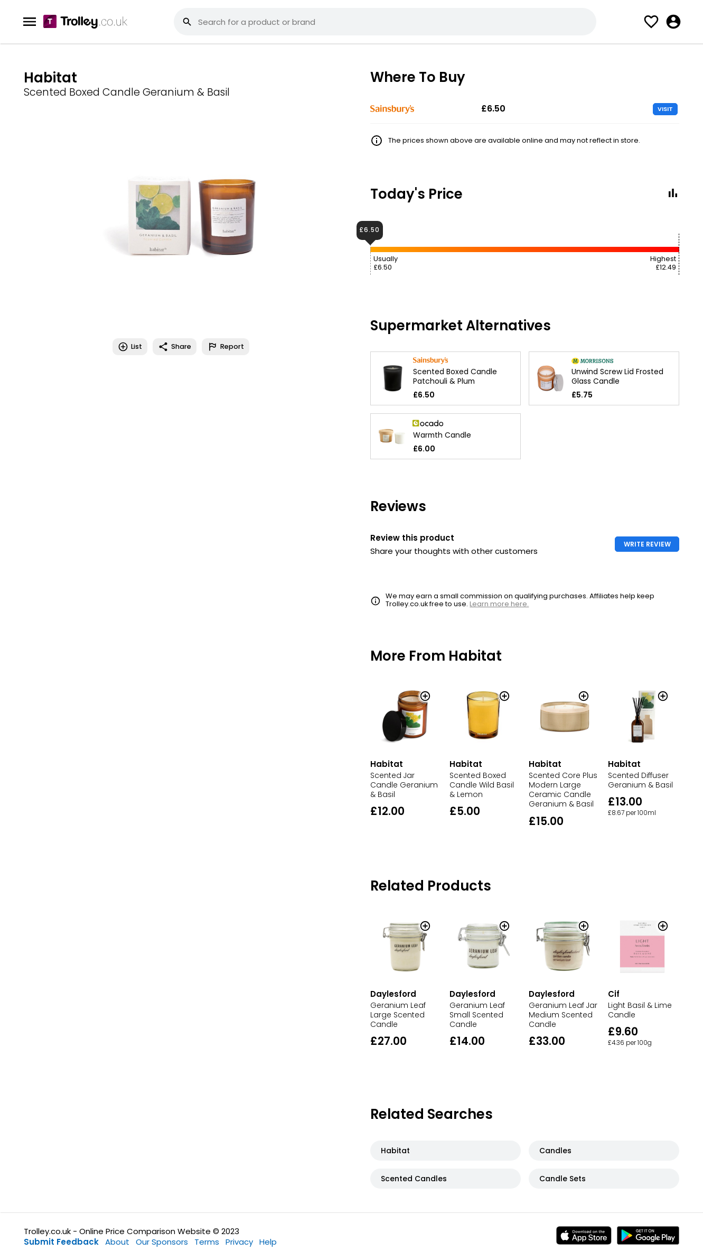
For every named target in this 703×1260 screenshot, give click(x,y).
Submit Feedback (61, 1241)
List (130, 346)
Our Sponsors (162, 1241)
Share (174, 346)
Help (268, 1241)
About (117, 1241)
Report (225, 346)
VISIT (665, 109)
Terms (206, 1241)
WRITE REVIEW (647, 544)
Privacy (239, 1241)
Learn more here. (499, 604)
